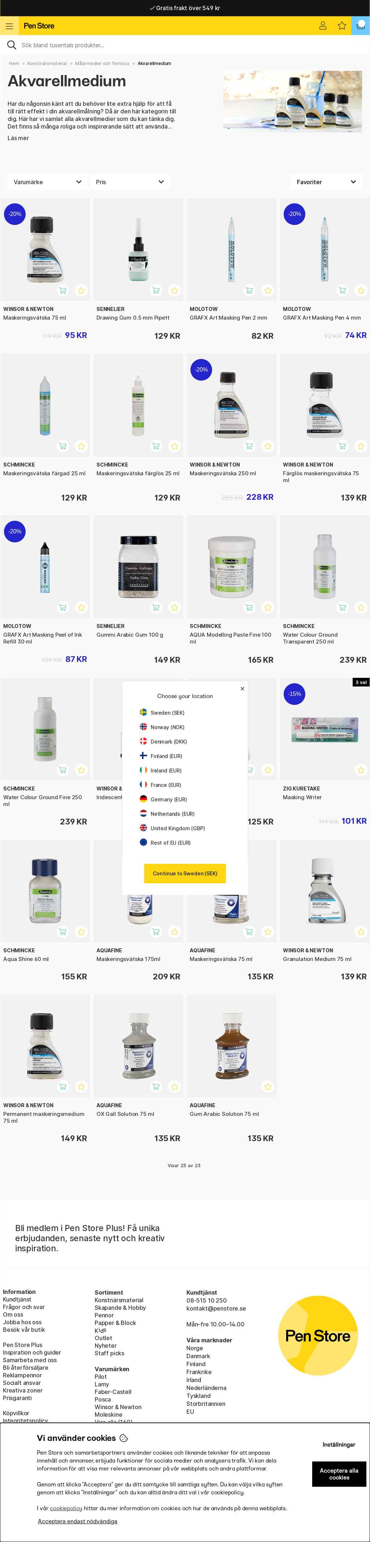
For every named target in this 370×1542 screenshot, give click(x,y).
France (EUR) (160, 785)
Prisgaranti (17, 1398)
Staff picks (109, 1353)
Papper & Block (115, 1322)
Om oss (13, 1314)
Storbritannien (205, 1403)
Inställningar (339, 1444)
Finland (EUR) (161, 756)
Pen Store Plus (22, 1344)
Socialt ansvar (22, 1382)
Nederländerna (206, 1387)
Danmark (198, 1356)
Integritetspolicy (25, 1420)
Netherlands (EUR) (167, 814)
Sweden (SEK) (162, 713)
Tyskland (198, 1395)
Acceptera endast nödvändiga (77, 1521)
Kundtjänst (17, 1299)
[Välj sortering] (326, 182)
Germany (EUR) (163, 799)
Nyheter (106, 1345)
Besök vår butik (24, 1329)
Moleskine (108, 1414)
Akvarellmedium (155, 63)
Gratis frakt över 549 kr (185, 8)
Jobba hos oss (22, 1322)
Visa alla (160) (113, 1422)
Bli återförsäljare (25, 1367)
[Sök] (185, 44)
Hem (14, 63)
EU (190, 1411)
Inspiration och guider (32, 1352)
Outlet (103, 1338)
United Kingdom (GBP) (172, 828)
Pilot (101, 1376)
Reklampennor (22, 1375)
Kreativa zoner (23, 1390)
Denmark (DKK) (163, 741)
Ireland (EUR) (161, 770)
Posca (103, 1399)
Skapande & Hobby (120, 1307)
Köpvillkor (16, 1413)
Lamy (102, 1384)
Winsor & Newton (118, 1407)
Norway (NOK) (162, 727)
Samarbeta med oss (30, 1360)
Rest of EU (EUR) (165, 843)
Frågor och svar (23, 1307)
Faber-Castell (113, 1391)
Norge (194, 1348)
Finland (196, 1364)
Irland (193, 1379)
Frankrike (198, 1372)
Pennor (104, 1315)
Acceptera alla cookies (339, 1474)
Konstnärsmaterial (47, 63)
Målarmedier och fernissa (102, 63)
